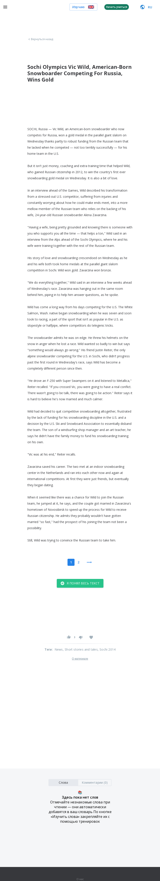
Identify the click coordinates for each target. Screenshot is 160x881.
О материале (80, 658)
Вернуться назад (40, 39)
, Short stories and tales (80, 649)
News (59, 649)
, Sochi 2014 (107, 649)
